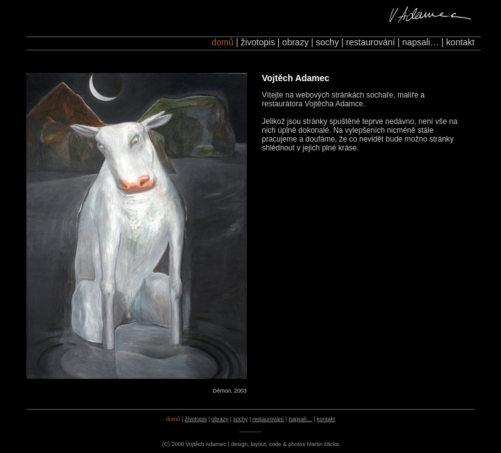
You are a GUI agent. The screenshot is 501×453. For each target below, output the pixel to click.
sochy (327, 42)
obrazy (295, 42)
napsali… (420, 42)
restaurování (370, 42)
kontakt (460, 42)
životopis (257, 42)
